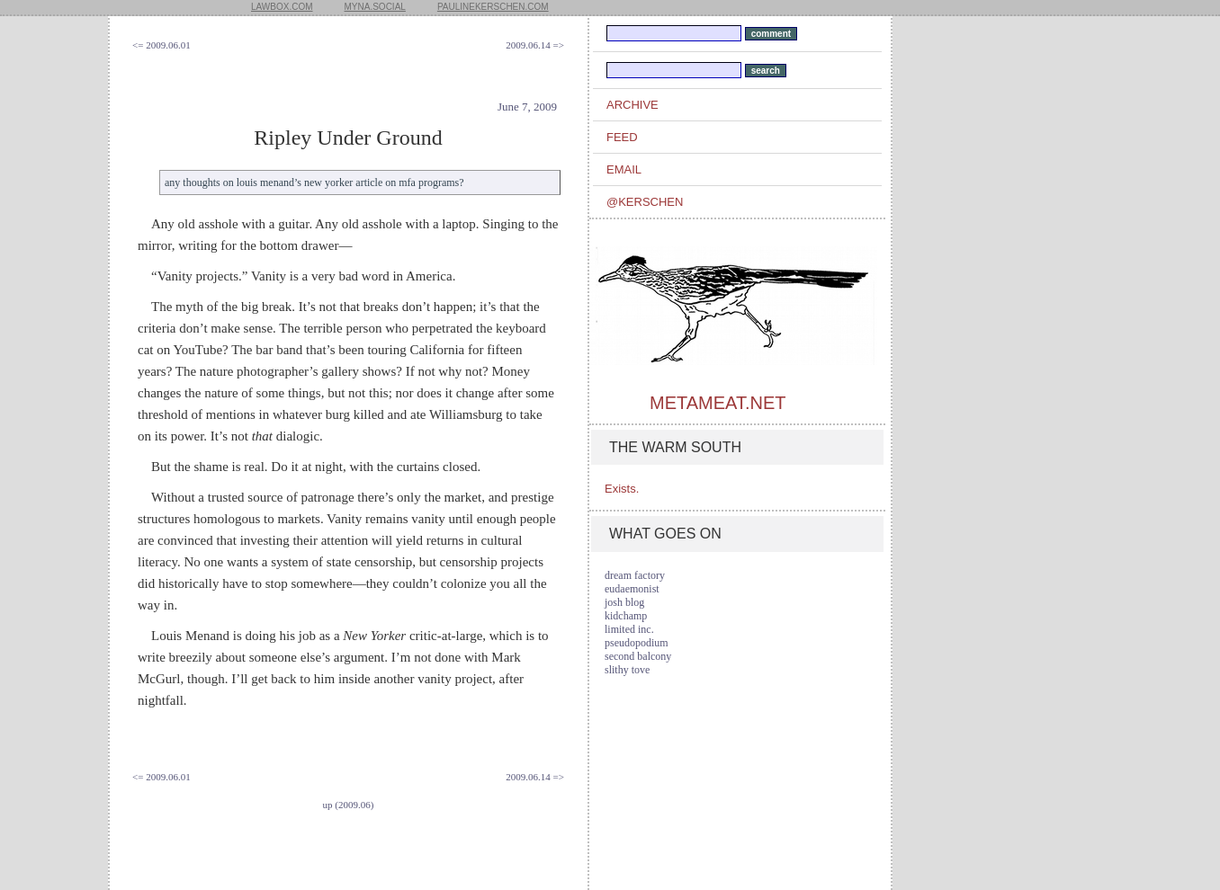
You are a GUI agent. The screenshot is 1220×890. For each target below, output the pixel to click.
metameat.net (717, 403)
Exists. (622, 488)
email (623, 169)
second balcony (638, 656)
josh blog (624, 602)
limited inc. (629, 629)
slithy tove (627, 669)
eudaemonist (632, 589)
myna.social (375, 7)
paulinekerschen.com (493, 7)
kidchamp (626, 616)
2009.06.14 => (535, 45)
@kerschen (644, 202)
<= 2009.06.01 (161, 45)
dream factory (635, 575)
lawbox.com (282, 7)
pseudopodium (636, 642)
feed (622, 137)
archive (632, 105)
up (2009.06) (348, 804)
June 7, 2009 (527, 106)
